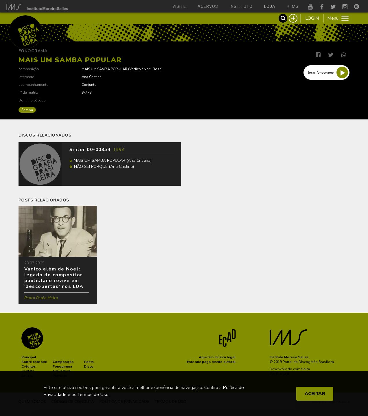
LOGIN (312, 18)
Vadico (135, 68)
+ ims (293, 6)
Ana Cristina (92, 76)
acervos (208, 6)
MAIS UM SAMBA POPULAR (104, 68)
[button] (28, 357)
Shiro (305, 369)
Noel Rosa (152, 68)
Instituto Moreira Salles (289, 357)
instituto (241, 6)
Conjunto (89, 84)
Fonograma (33, 51)
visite (179, 6)
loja (269, 6)
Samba (27, 110)
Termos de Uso (93, 394)
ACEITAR (315, 393)
